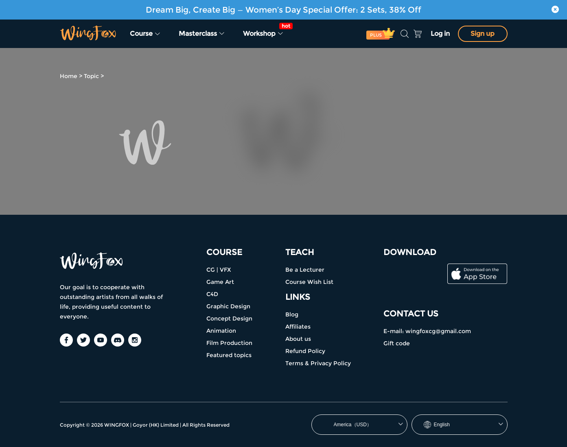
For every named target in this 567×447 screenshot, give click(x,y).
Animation (221, 330)
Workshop (266, 30)
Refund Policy (305, 351)
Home (68, 76)
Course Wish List (309, 282)
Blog (291, 314)
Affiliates (298, 326)
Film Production (229, 343)
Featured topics (229, 355)
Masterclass (202, 33)
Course (145, 33)
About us (298, 338)
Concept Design (229, 318)
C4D (212, 294)
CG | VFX (218, 269)
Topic (91, 76)
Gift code (396, 343)
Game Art (220, 282)
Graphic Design (228, 306)
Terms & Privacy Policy (318, 363)
